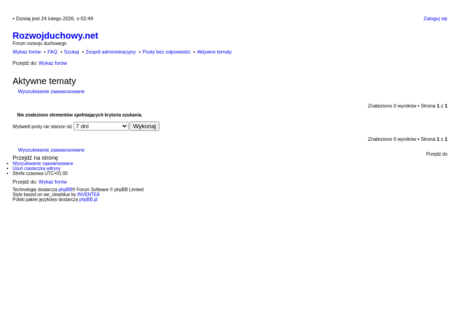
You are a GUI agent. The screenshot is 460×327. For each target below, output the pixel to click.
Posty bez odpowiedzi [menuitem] (166, 51)
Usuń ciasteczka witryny (37, 168)
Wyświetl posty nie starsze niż (70, 126)
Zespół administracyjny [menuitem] (110, 51)
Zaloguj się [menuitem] (435, 18)
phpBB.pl (88, 199)
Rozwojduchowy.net (55, 35)
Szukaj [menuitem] (71, 51)
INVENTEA (88, 194)
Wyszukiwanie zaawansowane (51, 91)
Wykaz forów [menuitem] (27, 51)
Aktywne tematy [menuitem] (214, 51)
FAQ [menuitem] (53, 51)
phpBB (65, 189)
